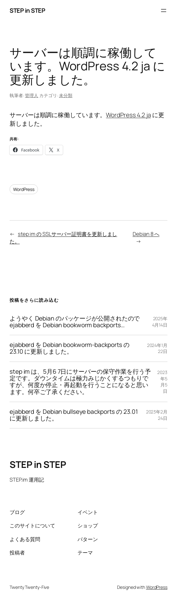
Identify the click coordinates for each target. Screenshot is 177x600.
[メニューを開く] (163, 10)
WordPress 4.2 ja (128, 115)
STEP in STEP (27, 10)
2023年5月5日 (162, 381)
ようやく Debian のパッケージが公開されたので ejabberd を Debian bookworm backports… (75, 322)
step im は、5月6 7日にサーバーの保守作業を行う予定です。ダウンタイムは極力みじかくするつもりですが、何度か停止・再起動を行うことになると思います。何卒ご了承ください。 (80, 381)
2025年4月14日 (160, 321)
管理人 (31, 95)
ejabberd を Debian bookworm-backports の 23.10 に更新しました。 (69, 348)
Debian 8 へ (146, 233)
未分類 (65, 95)
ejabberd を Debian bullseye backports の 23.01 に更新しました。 (74, 415)
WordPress (23, 189)
